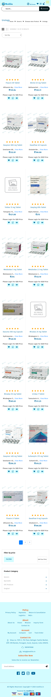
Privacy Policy (10, 612)
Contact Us (25, 625)
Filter (9, 559)
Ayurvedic (7, 581)
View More (18, 87)
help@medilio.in (27, 652)
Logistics (22, 615)
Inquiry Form (38, 623)
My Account (12, 633)
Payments (22, 612)
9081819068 (27, 647)
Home (11, 21)
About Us (11, 623)
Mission (28, 623)
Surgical (7, 588)
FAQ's (30, 615)
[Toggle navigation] (47, 2)
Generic (6, 577)
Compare (22, 633)
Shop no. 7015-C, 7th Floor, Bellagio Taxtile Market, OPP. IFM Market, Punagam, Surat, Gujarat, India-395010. (27, 641)
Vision (19, 623)
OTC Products (8, 585)
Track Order (39, 633)
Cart (30, 633)
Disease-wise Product (32, 21)
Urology (44, 21)
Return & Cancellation (37, 612)
